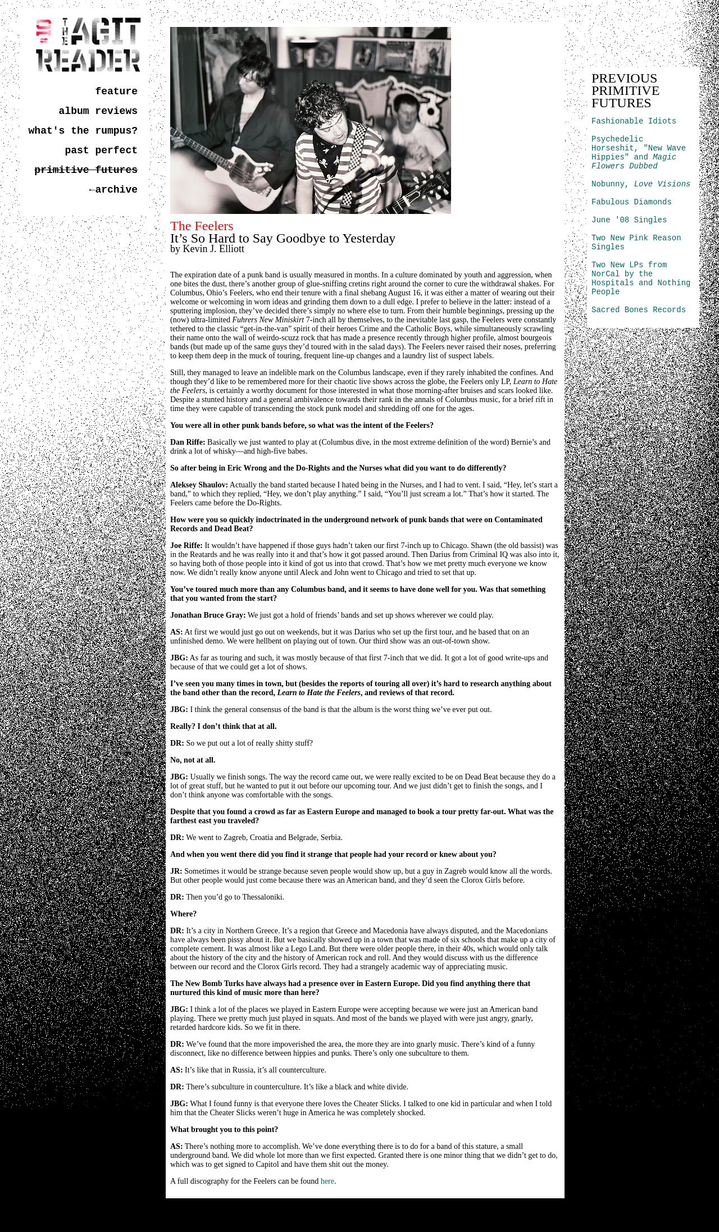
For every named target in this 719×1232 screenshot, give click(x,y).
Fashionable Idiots (633, 121)
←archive (113, 189)
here (327, 1181)
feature (116, 91)
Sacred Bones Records (638, 309)
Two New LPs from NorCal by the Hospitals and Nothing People (640, 278)
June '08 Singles (629, 220)
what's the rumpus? (83, 130)
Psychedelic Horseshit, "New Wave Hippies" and (638, 153)
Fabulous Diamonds (631, 202)
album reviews (98, 111)
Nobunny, (640, 184)
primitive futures (86, 170)
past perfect (101, 150)
